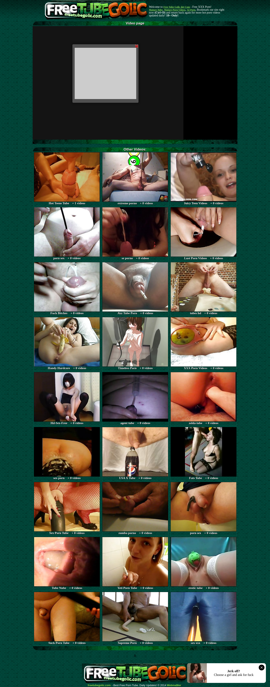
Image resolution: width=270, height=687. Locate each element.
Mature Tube (156, 9)
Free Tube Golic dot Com (176, 7)
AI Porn (191, 9)
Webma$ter (174, 685)
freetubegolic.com (99, 685)
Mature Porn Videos (174, 9)
